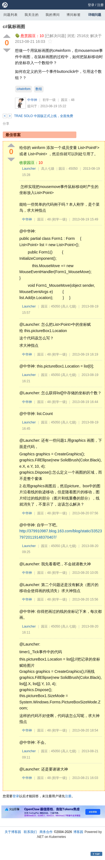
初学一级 (49, 100)
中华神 (32, 100)
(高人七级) (68, 306)
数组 (38, 89)
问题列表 (11, 15)
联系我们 (30, 832)
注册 (100, 5)
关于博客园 (13, 832)
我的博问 (53, 15)
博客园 (78, 832)
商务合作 (46, 832)
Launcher (29, 169)
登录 (91, 5)
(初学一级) (59, 219)
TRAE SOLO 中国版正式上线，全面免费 (43, 116)
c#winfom (24, 89)
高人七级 (47, 169)
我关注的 (32, 15)
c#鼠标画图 (14, 26)
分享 (6, 124)
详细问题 (94, 15)
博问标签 (74, 15)
